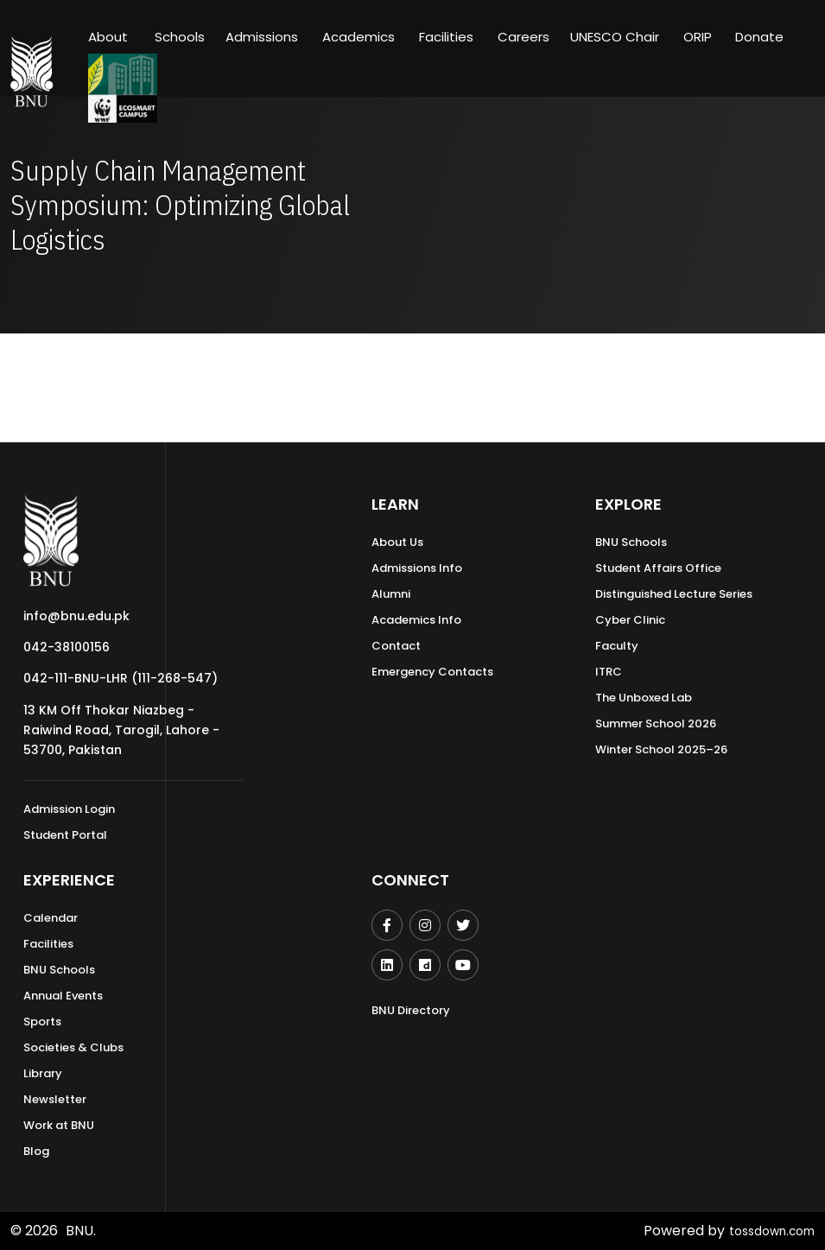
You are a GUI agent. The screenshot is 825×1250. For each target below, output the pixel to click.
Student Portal (65, 835)
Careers (523, 37)
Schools (180, 37)
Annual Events (63, 995)
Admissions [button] (261, 37)
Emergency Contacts (432, 671)
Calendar (50, 918)
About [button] (109, 37)
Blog (36, 1151)
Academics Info (416, 620)
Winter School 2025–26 (661, 749)
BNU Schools (631, 542)
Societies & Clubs (73, 1047)
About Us (397, 542)
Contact (396, 646)
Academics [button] (358, 37)
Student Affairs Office (658, 568)
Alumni (390, 594)
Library (42, 1073)
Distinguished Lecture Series (673, 594)
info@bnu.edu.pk (76, 616)
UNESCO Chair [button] (614, 37)
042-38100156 (66, 647)
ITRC (608, 671)
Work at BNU (58, 1125)
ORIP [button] (697, 37)
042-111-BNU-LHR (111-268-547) (120, 678)
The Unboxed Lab (643, 697)
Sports (42, 1021)
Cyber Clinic (630, 620)
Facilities (48, 944)
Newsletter (54, 1099)
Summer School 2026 (655, 723)
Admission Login (69, 809)
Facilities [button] (446, 37)
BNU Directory (410, 1010)
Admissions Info (416, 568)
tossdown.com (765, 1230)
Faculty (616, 646)
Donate (759, 37)
